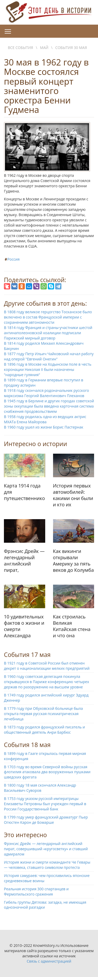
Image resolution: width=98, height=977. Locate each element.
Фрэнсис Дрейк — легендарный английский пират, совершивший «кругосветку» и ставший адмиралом (46, 849)
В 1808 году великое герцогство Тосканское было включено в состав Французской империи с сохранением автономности (48, 317)
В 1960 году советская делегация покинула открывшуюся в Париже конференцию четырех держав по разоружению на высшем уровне (46, 681)
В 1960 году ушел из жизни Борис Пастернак (43, 427)
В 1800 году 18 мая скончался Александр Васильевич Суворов (40, 788)
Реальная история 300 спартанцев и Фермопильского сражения (36, 891)
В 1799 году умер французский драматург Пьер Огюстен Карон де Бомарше (46, 820)
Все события (20, 47)
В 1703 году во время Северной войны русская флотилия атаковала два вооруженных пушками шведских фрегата (47, 772)
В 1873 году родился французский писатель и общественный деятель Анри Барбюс (44, 729)
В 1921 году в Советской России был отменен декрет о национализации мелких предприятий (47, 666)
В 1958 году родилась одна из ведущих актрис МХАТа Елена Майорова (45, 419)
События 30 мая (71, 47)
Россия (13, 259)
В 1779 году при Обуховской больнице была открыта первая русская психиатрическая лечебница (43, 713)
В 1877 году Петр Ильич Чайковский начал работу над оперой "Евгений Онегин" (49, 356)
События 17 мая (27, 654)
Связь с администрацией (49, 961)
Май (44, 47)
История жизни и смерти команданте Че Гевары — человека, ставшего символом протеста (47, 865)
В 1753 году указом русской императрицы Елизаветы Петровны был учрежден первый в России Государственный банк (45, 803)
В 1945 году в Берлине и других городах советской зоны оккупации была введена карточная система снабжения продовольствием (49, 406)
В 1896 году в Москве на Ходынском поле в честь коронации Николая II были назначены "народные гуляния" (47, 369)
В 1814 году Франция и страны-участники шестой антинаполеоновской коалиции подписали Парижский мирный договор (48, 333)
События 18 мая (27, 744)
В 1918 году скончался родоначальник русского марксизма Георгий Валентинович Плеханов (46, 393)
